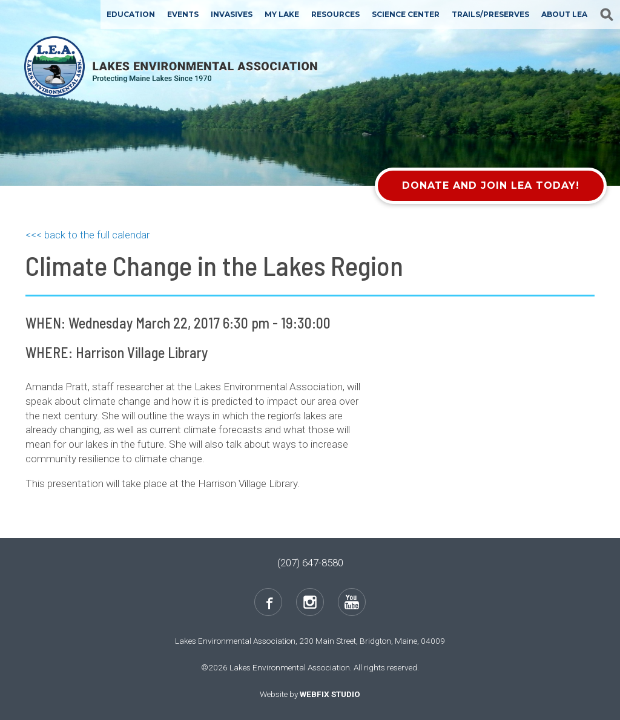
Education (131, 14)
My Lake (282, 14)
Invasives (231, 14)
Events (183, 14)
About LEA (564, 14)
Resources (335, 14)
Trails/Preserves (490, 14)
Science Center (406, 14)
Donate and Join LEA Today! (490, 185)
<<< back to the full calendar (87, 235)
